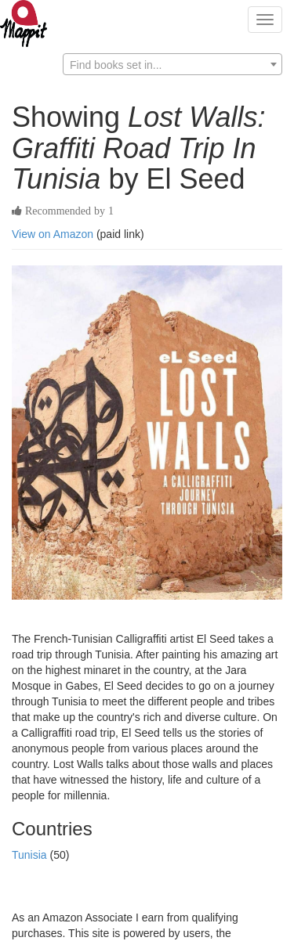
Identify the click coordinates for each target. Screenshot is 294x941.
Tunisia (31, 855)
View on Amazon (52, 234)
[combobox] (172, 64)
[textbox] (172, 65)
